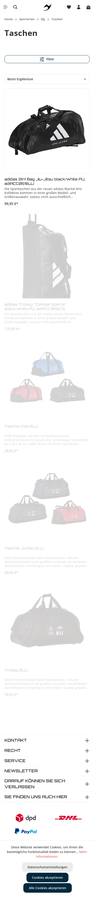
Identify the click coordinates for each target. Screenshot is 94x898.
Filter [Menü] (47, 59)
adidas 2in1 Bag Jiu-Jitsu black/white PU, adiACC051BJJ (44, 182)
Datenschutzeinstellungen (47, 867)
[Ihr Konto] (78, 7)
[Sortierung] (47, 79)
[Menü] (5, 7)
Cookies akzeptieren (47, 877)
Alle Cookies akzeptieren (47, 888)
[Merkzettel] (68, 7)
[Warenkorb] (88, 7)
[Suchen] (15, 7)
